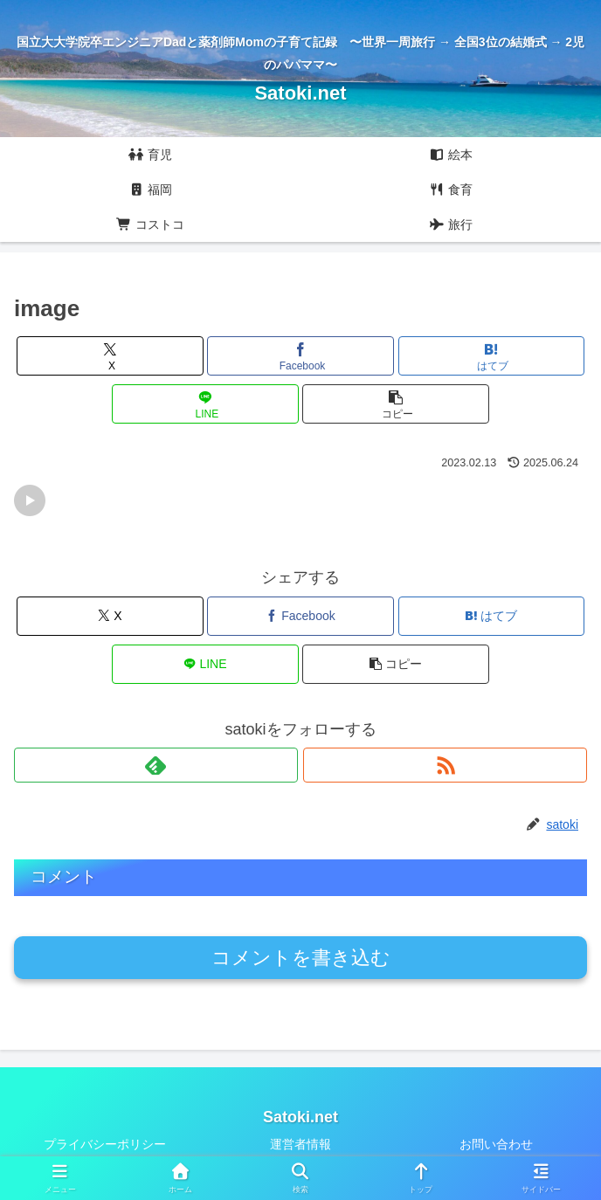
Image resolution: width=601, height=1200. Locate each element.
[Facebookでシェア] (300, 356)
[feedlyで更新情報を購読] (156, 765)
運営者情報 (300, 1144)
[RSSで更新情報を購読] (445, 765)
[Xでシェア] (110, 356)
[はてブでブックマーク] (491, 356)
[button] (395, 404)
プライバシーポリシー (105, 1144)
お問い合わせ (496, 1144)
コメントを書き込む (300, 958)
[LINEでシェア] (205, 404)
